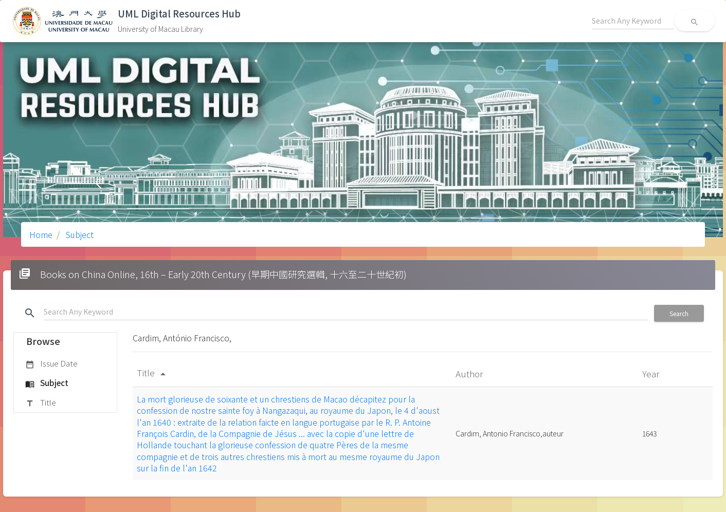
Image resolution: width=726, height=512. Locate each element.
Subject (79, 234)
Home (40, 234)
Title (40, 403)
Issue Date (51, 364)
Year (651, 373)
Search (678, 313)
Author (470, 373)
